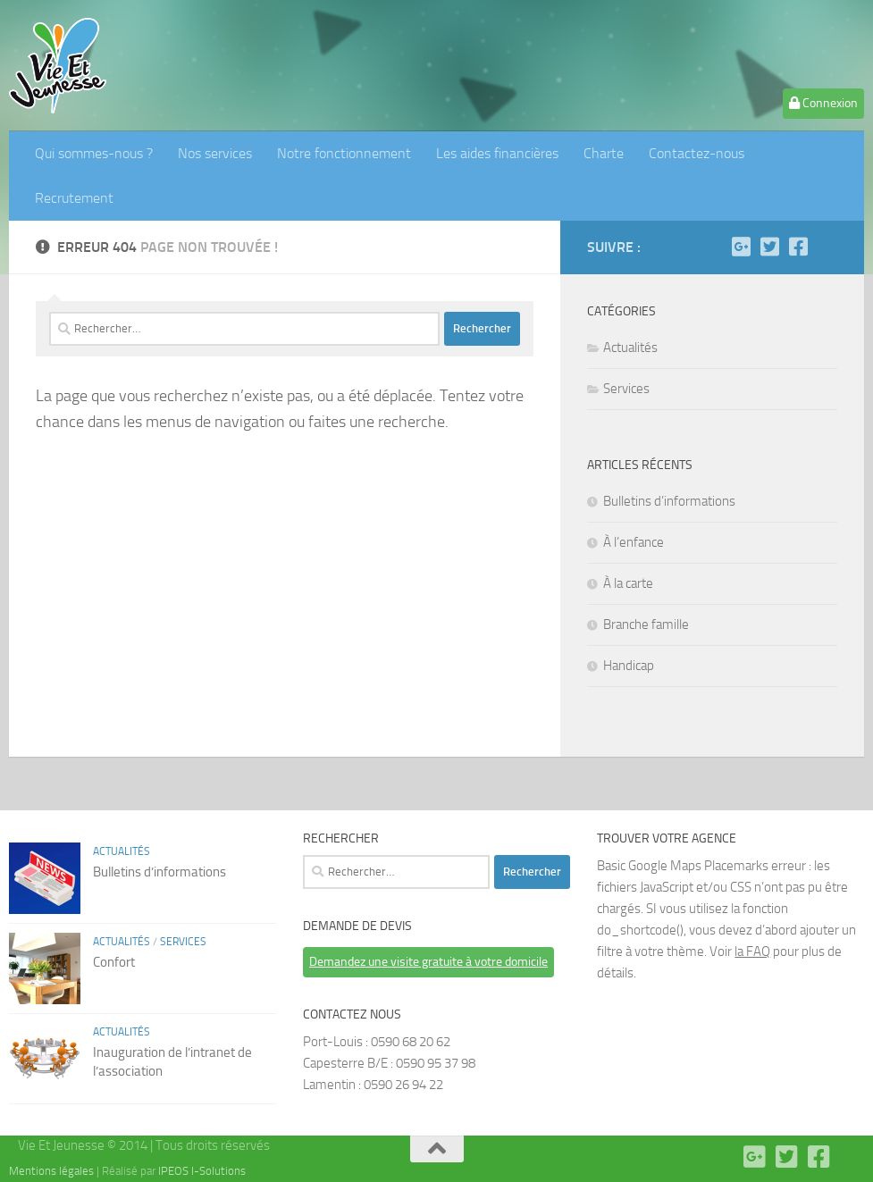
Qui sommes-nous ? (94, 153)
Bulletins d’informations (669, 501)
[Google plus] (740, 246)
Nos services (215, 153)
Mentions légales (51, 1171)
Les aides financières (497, 153)
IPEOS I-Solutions (202, 1171)
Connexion (823, 103)
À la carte (628, 583)
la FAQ (752, 951)
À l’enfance (633, 542)
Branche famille (646, 624)
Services (626, 389)
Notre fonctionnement (344, 153)
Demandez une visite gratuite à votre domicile (428, 961)
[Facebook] (798, 246)
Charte (603, 153)
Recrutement (74, 197)
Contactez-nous (696, 153)
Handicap (628, 666)
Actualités (630, 348)
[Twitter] (769, 246)
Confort (114, 962)
